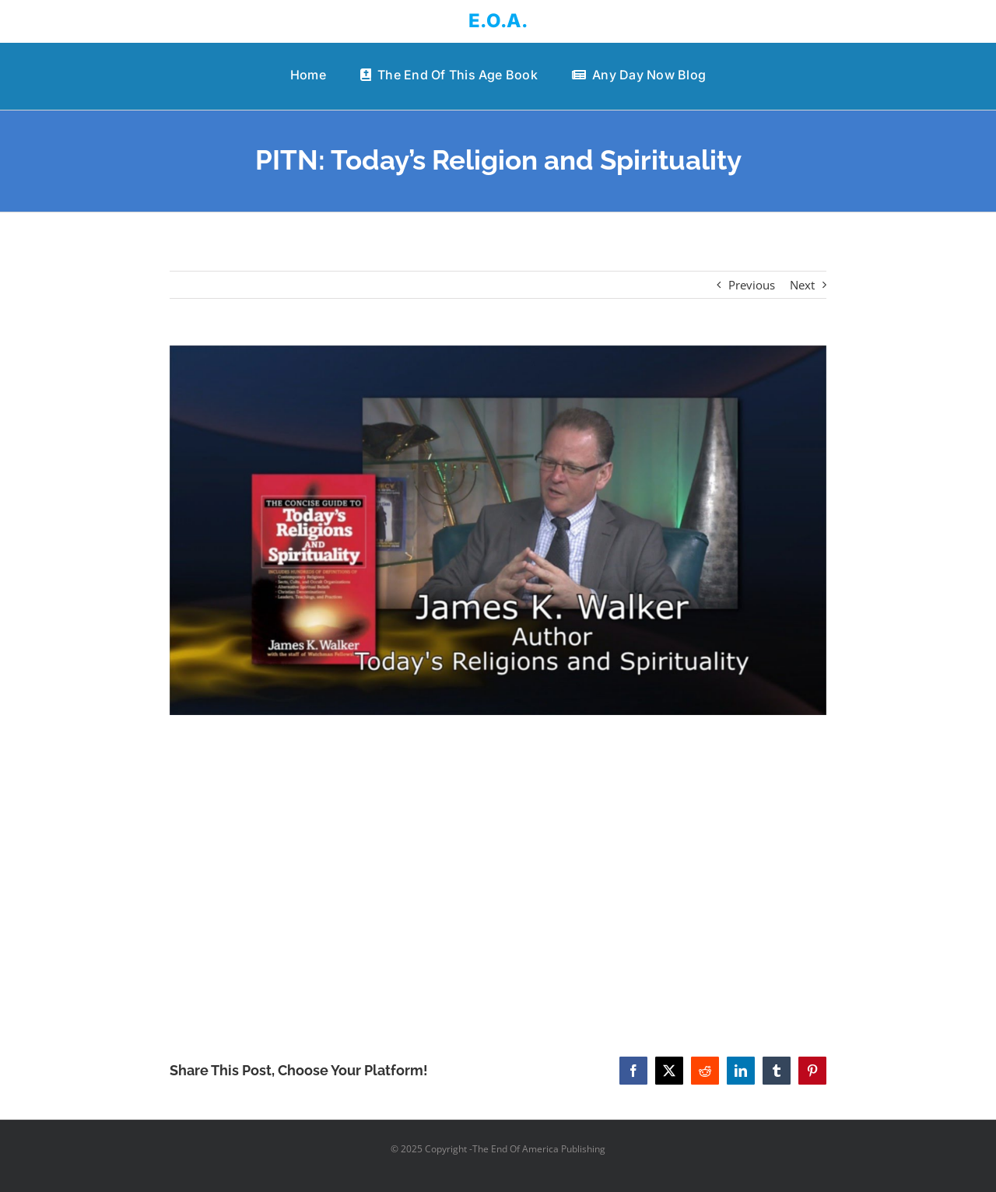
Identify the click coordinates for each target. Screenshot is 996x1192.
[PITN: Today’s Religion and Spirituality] (498, 530)
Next (802, 285)
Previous (751, 285)
